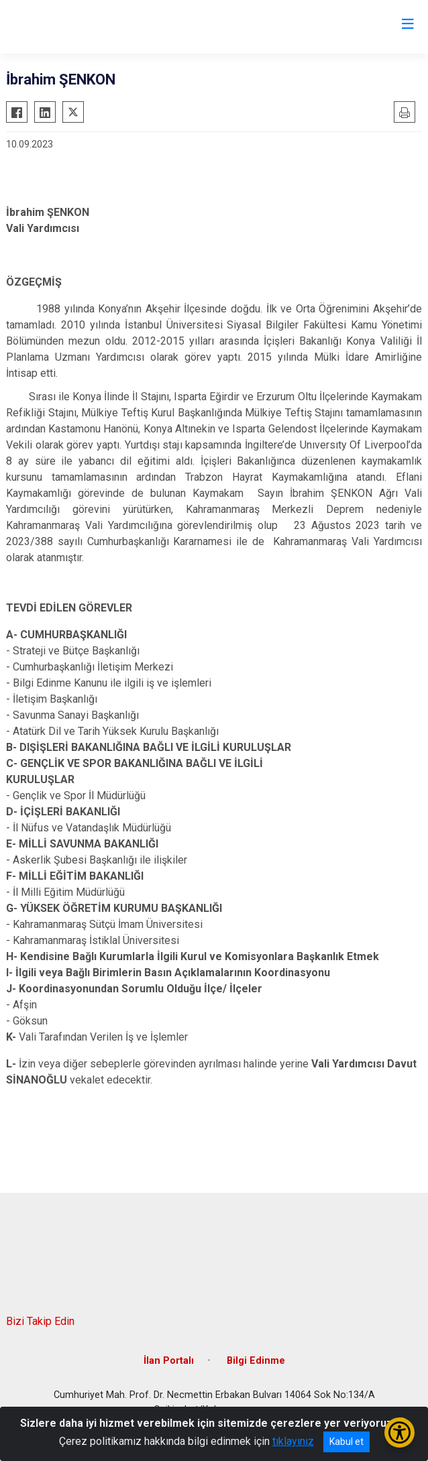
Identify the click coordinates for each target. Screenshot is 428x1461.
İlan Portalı (169, 1360)
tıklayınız (293, 1441)
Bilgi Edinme (256, 1360)
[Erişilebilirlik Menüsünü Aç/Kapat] (399, 1432)
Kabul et (346, 1441)
